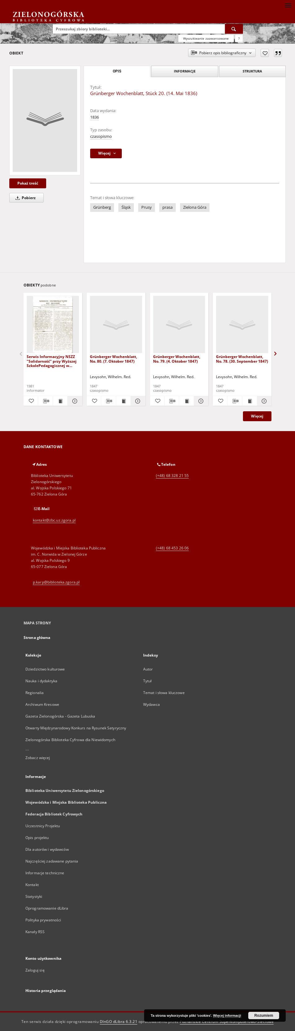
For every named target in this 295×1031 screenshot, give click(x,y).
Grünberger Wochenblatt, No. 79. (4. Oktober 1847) (176, 359)
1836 (94, 117)
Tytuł (147, 681)
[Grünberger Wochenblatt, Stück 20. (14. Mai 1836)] (45, 120)
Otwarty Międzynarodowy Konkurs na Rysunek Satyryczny (75, 728)
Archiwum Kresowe (42, 704)
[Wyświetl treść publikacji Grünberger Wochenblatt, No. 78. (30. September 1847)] (249, 401)
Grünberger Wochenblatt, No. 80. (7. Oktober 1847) (113, 359)
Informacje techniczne (44, 873)
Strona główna (37, 637)
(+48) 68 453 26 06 (172, 548)
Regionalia (34, 692)
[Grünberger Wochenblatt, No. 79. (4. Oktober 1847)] (179, 324)
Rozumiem (263, 1015)
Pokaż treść (27, 183)
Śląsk (126, 207)
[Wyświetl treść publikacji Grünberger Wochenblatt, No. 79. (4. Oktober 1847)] (186, 401)
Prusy (146, 207)
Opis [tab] (117, 71)
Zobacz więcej (37, 757)
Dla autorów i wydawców (47, 849)
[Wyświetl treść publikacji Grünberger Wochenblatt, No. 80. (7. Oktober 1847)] (123, 401)
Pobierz (24, 197)
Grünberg (102, 207)
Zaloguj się (35, 970)
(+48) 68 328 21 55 (172, 475)
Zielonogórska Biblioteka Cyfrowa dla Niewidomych (70, 739)
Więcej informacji (227, 1015)
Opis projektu (37, 837)
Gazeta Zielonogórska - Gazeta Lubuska (60, 716)
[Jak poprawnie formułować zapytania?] (239, 38)
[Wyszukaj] (234, 29)
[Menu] (287, 5)
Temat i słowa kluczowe (164, 692)
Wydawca (151, 704)
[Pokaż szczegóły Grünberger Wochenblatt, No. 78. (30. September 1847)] (263, 401)
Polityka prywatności (43, 920)
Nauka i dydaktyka (41, 681)
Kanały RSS (35, 931)
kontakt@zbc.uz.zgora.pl (54, 520)
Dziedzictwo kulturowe (45, 669)
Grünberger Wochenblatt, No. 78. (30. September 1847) (242, 359)
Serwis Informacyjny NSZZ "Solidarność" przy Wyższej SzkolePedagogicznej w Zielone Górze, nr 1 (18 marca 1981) (52, 361)
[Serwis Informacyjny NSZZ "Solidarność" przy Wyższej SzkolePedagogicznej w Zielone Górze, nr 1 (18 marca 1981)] (53, 324)
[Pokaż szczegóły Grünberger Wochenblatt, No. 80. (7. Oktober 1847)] (137, 401)
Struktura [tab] (252, 71)
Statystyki (33, 896)
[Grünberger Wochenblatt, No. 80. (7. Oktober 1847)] (116, 324)
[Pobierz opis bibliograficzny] (45, 401)
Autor (148, 669)
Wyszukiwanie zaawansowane (206, 38)
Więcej (257, 416)
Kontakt (32, 884)
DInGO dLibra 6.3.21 (119, 1021)
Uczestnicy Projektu (42, 825)
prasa (167, 207)
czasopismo (101, 136)
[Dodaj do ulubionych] (265, 53)
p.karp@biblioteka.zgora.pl (56, 582)
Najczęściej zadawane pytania (51, 861)
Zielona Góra (194, 207)
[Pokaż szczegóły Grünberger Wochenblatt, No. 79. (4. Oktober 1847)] (200, 401)
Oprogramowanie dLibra (46, 908)
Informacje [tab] (185, 71)
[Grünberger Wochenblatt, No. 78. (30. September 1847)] (242, 324)
